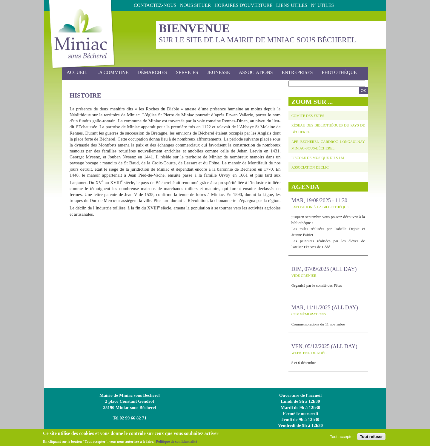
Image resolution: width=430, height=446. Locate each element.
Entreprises (297, 72)
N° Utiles (322, 5)
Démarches (150, 72)
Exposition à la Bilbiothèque (320, 207)
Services (185, 72)
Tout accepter (342, 438)
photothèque (339, 72)
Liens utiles (291, 5)
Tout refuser (371, 438)
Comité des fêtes (307, 116)
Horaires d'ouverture (243, 5)
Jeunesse (216, 72)
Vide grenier (304, 276)
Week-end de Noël (308, 353)
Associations (256, 72)
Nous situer (195, 5)
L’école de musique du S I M (317, 158)
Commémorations (308, 314)
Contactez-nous (155, 5)
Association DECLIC (310, 167)
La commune (110, 72)
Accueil (77, 72)
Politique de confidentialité (176, 443)
